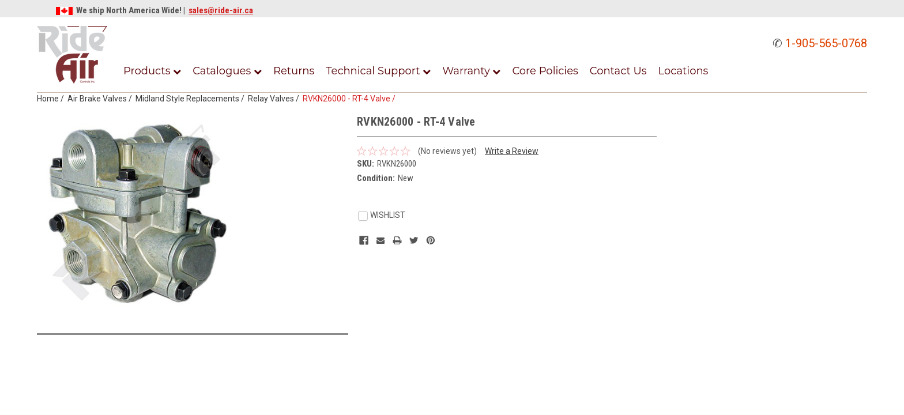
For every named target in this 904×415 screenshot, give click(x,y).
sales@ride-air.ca (221, 10)
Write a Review (511, 151)
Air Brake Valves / (101, 98)
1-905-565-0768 (826, 43)
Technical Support (378, 71)
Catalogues (227, 71)
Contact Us (618, 71)
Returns (293, 71)
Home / (52, 98)
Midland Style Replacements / (191, 98)
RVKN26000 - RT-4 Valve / (351, 98)
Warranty (471, 71)
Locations (683, 71)
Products (152, 71)
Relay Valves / (275, 98)
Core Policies (545, 71)
